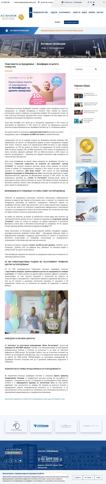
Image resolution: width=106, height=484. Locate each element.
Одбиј (98, 477)
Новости (76, 12)
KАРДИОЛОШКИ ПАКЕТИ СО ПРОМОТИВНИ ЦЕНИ (62, 31)
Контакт (100, 12)
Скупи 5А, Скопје (45, 2)
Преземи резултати (71, 22)
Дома (44, 48)
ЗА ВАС (58, 22)
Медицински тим (41, 12)
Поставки (89, 477)
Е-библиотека (67, 3)
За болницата (65, 12)
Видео (84, 12)
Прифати (78, 477)
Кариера (92, 12)
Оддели (54, 12)
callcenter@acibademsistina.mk (24, 2)
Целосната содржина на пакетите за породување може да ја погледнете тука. (35, 399)
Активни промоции (56, 48)
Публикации (78, 2)
